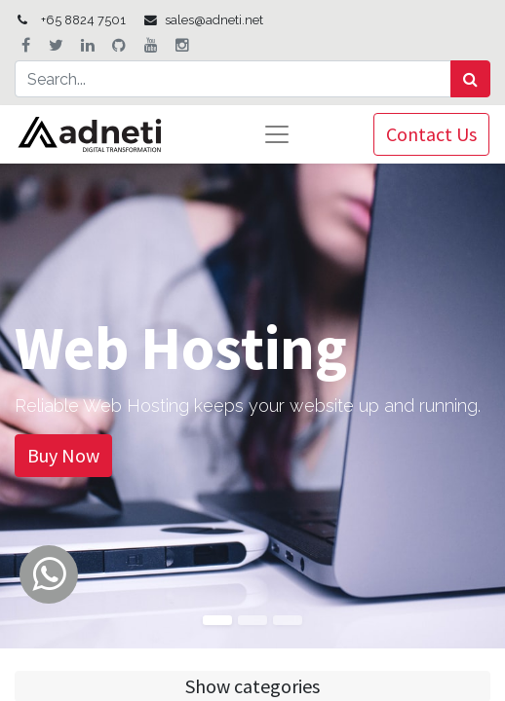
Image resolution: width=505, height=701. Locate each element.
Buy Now (63, 455)
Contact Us (431, 134)
